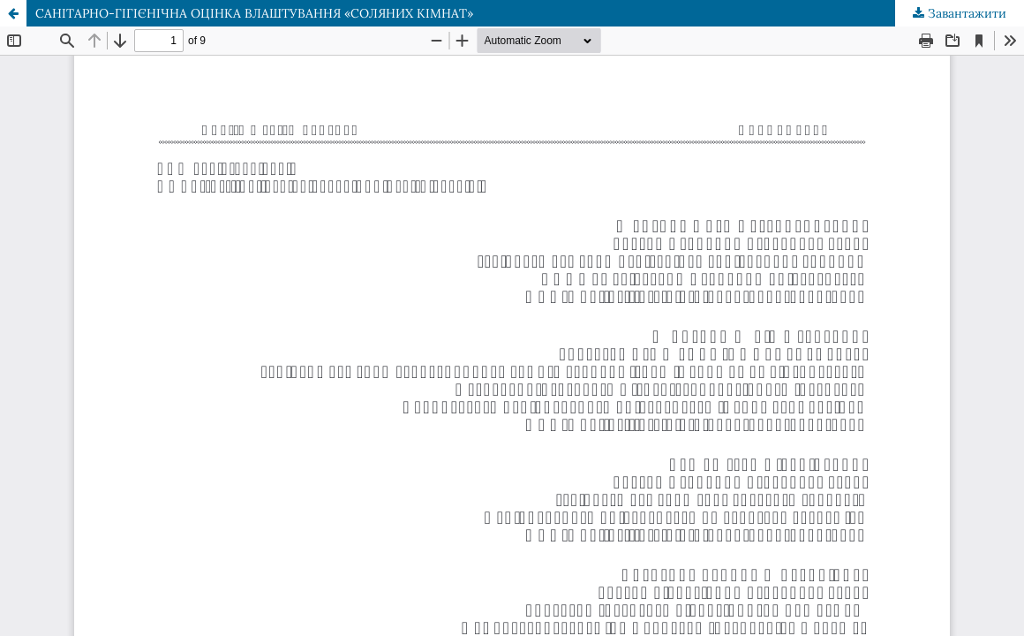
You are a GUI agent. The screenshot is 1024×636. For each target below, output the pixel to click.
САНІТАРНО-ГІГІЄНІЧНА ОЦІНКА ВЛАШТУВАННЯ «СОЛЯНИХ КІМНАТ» (254, 13)
